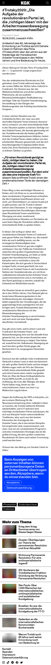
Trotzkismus (8, 509)
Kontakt (6, 648)
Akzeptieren (13, 482)
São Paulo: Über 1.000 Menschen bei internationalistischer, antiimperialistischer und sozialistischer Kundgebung (31, 592)
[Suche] (47, 3)
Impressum (8, 654)
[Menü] (3, 3)
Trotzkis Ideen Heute (28, 504)
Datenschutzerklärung (19, 487)
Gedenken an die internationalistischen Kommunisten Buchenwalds (31, 623)
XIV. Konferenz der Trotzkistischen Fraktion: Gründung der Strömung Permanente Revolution (32, 574)
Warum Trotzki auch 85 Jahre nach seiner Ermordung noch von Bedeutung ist (30, 638)
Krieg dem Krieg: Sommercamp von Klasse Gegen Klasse (30, 529)
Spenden (7, 651)
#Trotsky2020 (9, 504)
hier (8, 70)
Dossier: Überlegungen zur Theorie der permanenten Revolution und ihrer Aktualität (32, 544)
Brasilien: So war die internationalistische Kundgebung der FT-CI (31, 608)
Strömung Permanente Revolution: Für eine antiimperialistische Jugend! (31, 559)
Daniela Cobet (10, 35)
